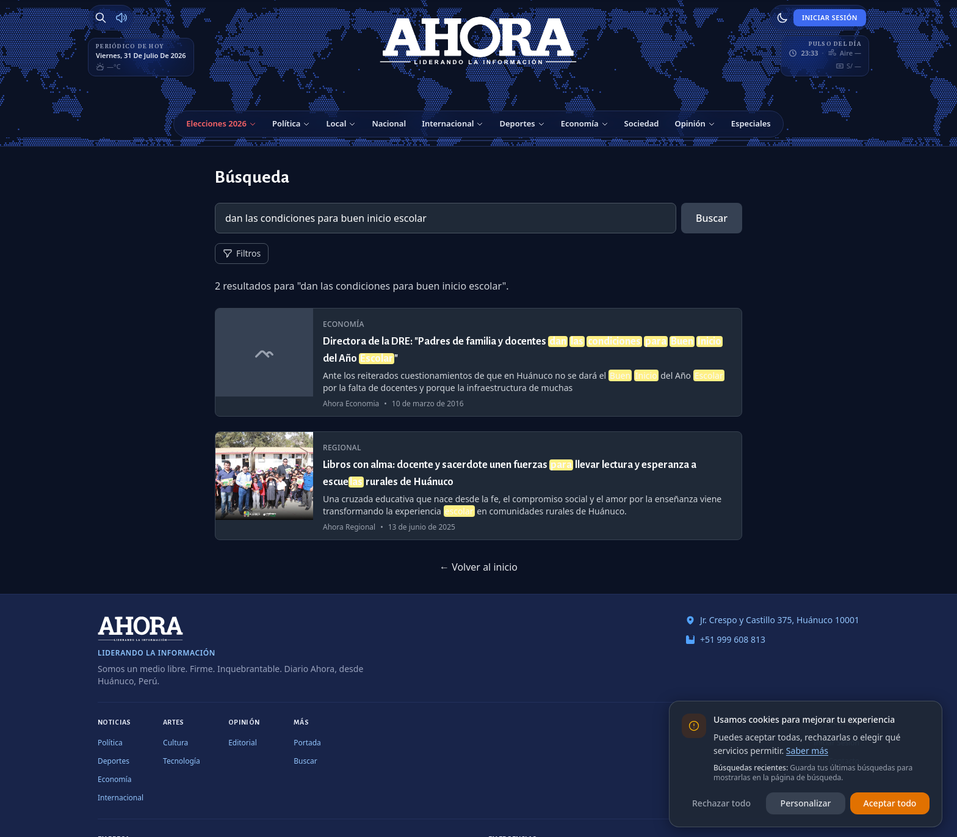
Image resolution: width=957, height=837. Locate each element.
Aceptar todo (890, 803)
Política (286, 123)
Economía (580, 123)
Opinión (689, 123)
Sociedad (641, 123)
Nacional (389, 123)
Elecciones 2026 (216, 123)
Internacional (448, 123)
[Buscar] (100, 17)
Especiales (751, 123)
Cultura (175, 742)
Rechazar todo (721, 803)
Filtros (242, 253)
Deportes (517, 123)
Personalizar (806, 803)
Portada (307, 742)
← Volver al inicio (478, 567)
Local (336, 123)
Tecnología (181, 761)
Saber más (807, 750)
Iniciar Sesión (830, 17)
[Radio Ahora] (121, 17)
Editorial (242, 742)
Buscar (712, 218)
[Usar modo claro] (782, 17)
